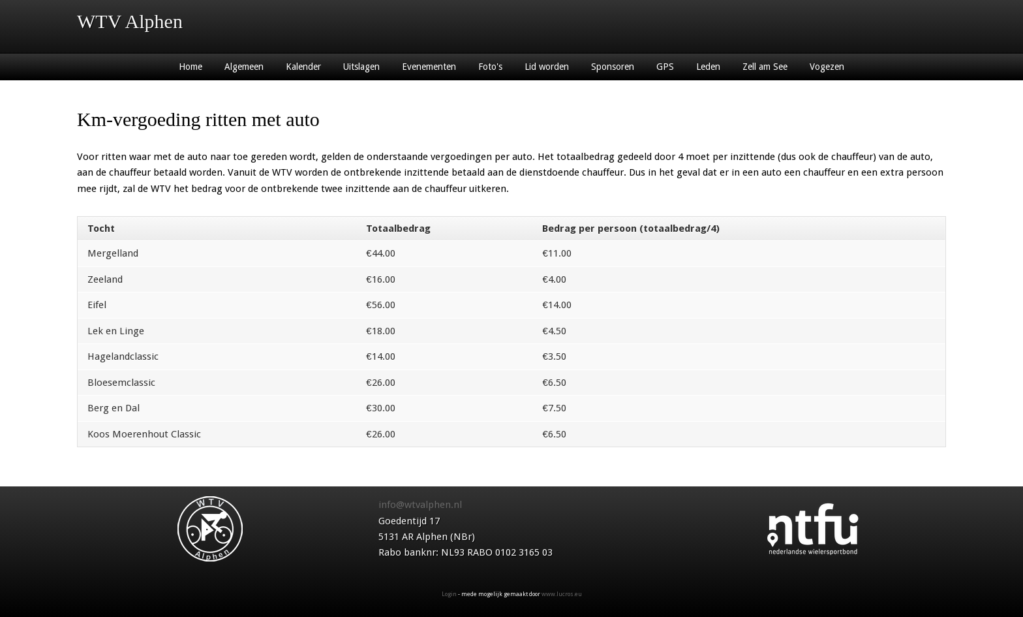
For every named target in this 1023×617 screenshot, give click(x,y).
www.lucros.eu (562, 594)
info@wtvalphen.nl (420, 505)
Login (449, 594)
